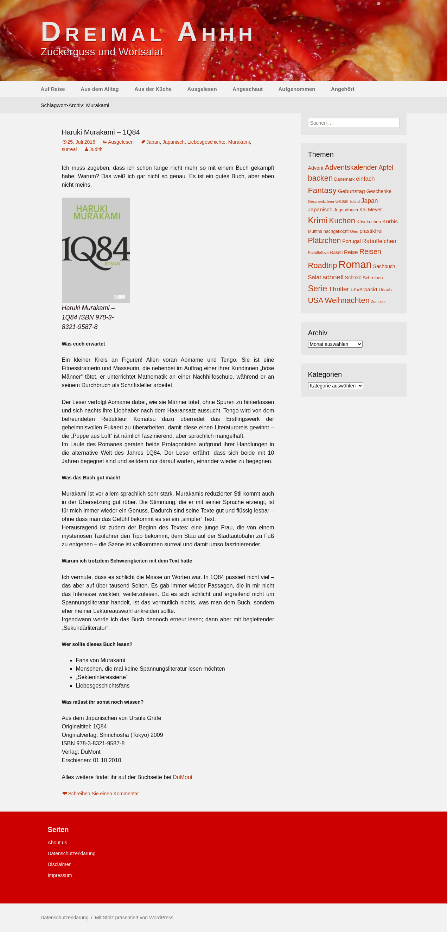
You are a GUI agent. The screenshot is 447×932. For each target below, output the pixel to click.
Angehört (343, 89)
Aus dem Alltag (100, 89)
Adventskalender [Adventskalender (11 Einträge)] (351, 167)
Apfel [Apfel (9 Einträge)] (385, 167)
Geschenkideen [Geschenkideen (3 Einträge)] (321, 201)
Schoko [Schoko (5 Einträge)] (353, 277)
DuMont (182, 777)
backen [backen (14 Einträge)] (320, 178)
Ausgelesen (202, 89)
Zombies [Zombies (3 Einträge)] (378, 301)
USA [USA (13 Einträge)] (316, 300)
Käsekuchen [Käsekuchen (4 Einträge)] (369, 221)
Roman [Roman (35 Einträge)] (355, 264)
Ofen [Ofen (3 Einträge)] (354, 231)
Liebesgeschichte (206, 142)
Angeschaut (247, 89)
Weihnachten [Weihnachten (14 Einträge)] (347, 300)
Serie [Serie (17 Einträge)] (317, 288)
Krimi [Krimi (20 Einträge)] (318, 220)
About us (57, 842)
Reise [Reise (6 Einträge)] (351, 252)
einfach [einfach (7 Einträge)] (365, 178)
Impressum (60, 875)
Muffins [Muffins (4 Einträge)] (315, 231)
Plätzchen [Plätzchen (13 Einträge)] (324, 240)
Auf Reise (53, 89)
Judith (95, 149)
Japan (153, 142)
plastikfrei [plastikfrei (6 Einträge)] (371, 231)
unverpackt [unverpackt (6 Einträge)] (364, 289)
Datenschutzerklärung (72, 853)
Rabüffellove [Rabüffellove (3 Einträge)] (318, 252)
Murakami (239, 142)
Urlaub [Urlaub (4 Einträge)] (385, 289)
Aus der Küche (153, 89)
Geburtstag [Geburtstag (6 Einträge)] (351, 191)
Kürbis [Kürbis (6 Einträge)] (390, 221)
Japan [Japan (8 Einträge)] (369, 200)
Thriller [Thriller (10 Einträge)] (338, 289)
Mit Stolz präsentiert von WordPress (134, 917)
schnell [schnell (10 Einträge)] (333, 277)
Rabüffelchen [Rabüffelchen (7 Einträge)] (379, 241)
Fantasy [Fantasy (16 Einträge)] (322, 190)
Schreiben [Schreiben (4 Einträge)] (373, 277)
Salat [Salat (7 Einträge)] (314, 277)
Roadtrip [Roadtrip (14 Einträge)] (322, 265)
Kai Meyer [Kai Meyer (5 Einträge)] (370, 209)
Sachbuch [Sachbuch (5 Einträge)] (384, 266)
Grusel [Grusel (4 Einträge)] (341, 201)
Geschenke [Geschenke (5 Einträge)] (379, 191)
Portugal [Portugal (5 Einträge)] (351, 241)
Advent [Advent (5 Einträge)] (316, 168)
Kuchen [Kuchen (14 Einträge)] (342, 220)
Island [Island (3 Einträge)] (354, 201)
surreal (69, 149)
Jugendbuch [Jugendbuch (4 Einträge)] (346, 209)
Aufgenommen (297, 89)
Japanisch (173, 142)
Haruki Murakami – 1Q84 (101, 132)
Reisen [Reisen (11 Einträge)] (370, 251)
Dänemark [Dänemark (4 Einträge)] (344, 179)
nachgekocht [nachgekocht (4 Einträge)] (336, 231)
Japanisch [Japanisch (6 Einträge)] (320, 209)
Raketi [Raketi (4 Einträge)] (336, 252)
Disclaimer (59, 864)
